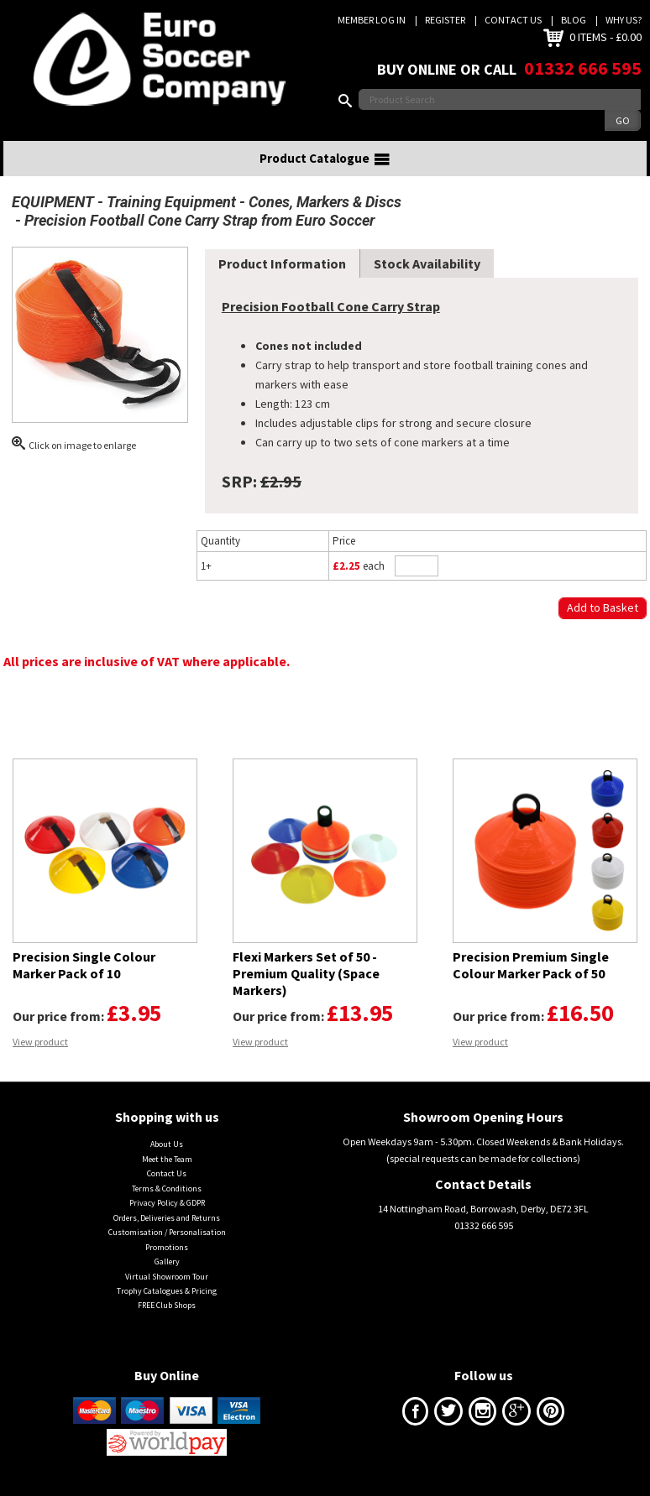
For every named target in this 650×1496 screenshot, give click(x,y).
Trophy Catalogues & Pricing (167, 1290)
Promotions (166, 1247)
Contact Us (513, 19)
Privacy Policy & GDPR (167, 1202)
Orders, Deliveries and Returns (166, 1217)
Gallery (167, 1261)
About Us (166, 1144)
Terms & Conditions (167, 1188)
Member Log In (372, 19)
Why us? (623, 19)
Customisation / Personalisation (167, 1232)
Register (445, 19)
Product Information (282, 263)
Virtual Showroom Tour (166, 1276)
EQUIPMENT (53, 202)
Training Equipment (171, 202)
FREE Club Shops (167, 1305)
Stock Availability (427, 263)
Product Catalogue (325, 158)
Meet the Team (167, 1159)
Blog (573, 19)
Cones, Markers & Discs (325, 202)
